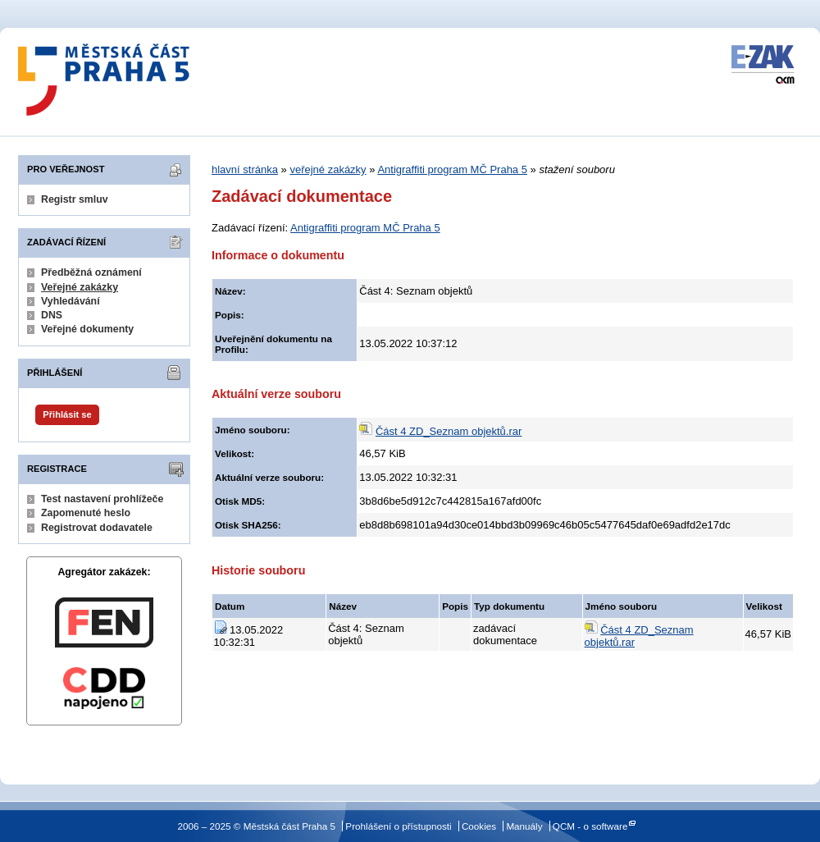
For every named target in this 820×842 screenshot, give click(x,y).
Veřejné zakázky (79, 287)
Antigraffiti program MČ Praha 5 (452, 169)
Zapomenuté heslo (85, 513)
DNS (51, 315)
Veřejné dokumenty (87, 329)
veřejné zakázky (327, 169)
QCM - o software (590, 826)
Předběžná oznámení (91, 272)
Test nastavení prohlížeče (102, 499)
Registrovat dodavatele (97, 527)
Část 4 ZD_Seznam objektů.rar (449, 431)
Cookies (479, 826)
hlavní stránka (245, 169)
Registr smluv (74, 199)
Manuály (524, 826)
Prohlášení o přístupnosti (398, 826)
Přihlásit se (67, 414)
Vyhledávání (70, 301)
